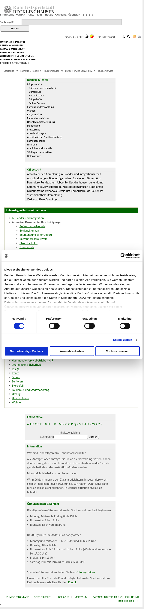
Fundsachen (48, 182)
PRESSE (48, 14)
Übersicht (63, 597)
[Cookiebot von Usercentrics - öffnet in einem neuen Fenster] (123, 256)
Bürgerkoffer (36, 99)
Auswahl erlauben (72, 351)
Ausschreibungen (36, 133)
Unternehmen (20, 398)
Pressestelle (33, 129)
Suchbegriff (7, 22)
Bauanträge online (60, 178)
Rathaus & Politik (29, 70)
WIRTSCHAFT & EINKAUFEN (17, 55)
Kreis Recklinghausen (75, 187)
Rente (15, 373)
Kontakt (72, 582)
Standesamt (33, 125)
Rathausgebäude (36, 140)
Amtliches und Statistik (39, 148)
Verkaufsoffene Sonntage (42, 199)
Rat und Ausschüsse (38, 118)
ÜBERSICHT (75, 14)
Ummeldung (54, 195)
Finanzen (32, 144)
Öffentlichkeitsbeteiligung (41, 122)
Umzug (16, 394)
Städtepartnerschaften (39, 152)
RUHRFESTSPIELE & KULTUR (18, 59)
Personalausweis (55, 191)
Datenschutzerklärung (107, 597)
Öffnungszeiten (85, 572)
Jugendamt (96, 182)
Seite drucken (43, 597)
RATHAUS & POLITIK (12, 42)
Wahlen (31, 110)
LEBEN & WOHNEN (11, 45)
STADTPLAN (35, 14)
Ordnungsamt (35, 191)
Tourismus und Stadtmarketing (30, 390)
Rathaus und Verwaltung (40, 107)
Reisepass (97, 191)
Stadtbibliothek (36, 195)
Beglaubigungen (29, 230)
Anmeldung (53, 174)
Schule (16, 377)
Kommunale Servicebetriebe (44, 187)
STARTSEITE (7, 14)
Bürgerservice (51, 70)
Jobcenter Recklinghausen (72, 182)
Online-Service (37, 103)
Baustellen (79, 178)
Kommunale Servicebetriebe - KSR (32, 360)
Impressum (81, 597)
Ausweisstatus (36, 95)
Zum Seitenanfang (17, 597)
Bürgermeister (35, 114)
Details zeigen (122, 339)
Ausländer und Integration (28, 218)
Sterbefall (18, 385)
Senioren (17, 381)
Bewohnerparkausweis (33, 239)
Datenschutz (33, 156)
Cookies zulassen (117, 351)
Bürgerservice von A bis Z (78, 70)
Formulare (33, 182)
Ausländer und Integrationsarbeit (81, 174)
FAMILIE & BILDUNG (12, 52)
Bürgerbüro (35, 91)
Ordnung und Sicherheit (26, 364)
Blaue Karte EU (29, 243)
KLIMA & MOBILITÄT (12, 49)
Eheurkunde (27, 247)
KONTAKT (21, 14)
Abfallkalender (36, 174)
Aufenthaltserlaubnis (32, 226)
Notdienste (96, 187)
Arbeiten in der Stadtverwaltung (44, 137)
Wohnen (17, 402)
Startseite (9, 70)
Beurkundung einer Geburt (36, 234)
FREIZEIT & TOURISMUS (14, 63)
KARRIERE (61, 14)
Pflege (16, 369)
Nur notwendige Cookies (26, 351)
